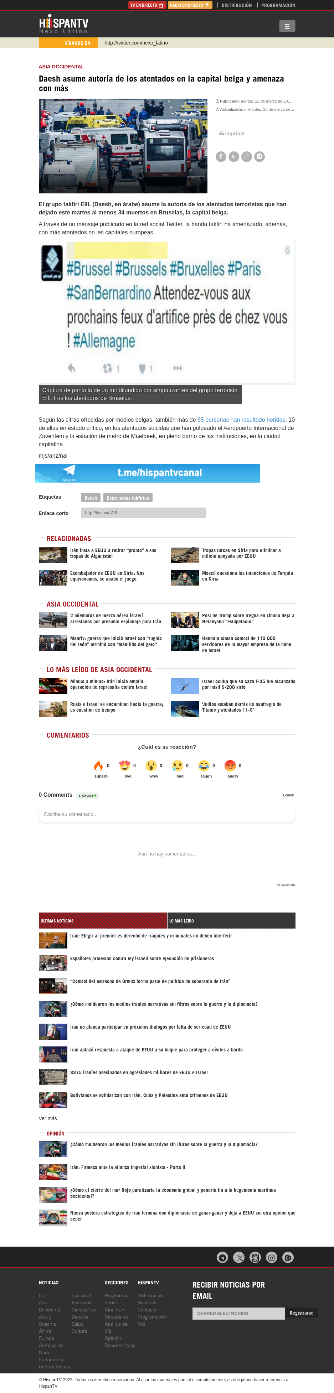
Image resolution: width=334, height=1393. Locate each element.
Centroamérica (54, 1366)
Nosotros (147, 1302)
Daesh (90, 497)
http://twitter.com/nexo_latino (136, 43)
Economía (82, 1302)
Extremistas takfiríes (128, 497)
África (45, 1330)
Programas (116, 1295)
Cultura (79, 1330)
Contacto (147, 1309)
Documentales (120, 1344)
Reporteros (116, 1316)
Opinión (113, 1337)
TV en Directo (147, 5)
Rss (141, 1323)
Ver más (48, 1118)
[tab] (103, 921)
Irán (43, 1295)
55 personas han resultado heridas (241, 420)
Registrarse (301, 1312)
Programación (278, 5)
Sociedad (81, 1295)
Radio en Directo (190, 5)
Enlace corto (54, 513)
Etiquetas (50, 497)
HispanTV (64, 23)
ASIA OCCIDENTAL (61, 66)
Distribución (237, 5)
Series (111, 1302)
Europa (46, 1337)
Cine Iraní (115, 1309)
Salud (78, 1323)
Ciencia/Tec (84, 1309)
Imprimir (231, 133)
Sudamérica (52, 1359)
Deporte (80, 1316)
